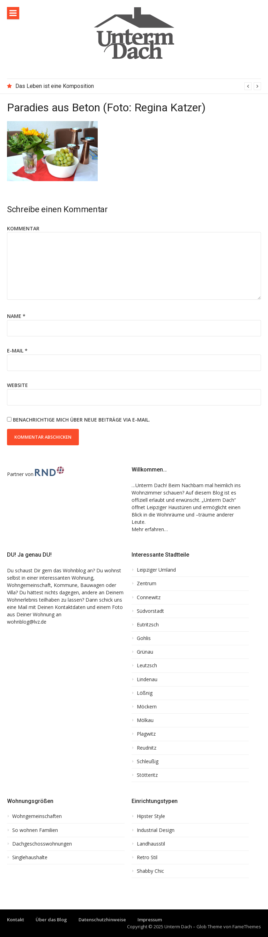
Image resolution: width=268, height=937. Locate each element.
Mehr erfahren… (150, 529)
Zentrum (146, 583)
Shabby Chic (150, 871)
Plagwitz (146, 734)
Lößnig (144, 693)
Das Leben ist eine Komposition (54, 86)
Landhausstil (151, 844)
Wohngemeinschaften (37, 816)
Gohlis (144, 638)
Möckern (147, 707)
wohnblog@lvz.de (26, 621)
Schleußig (147, 761)
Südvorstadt (150, 611)
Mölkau (145, 720)
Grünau (145, 652)
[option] (138, 86)
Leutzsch (147, 665)
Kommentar (23, 228)
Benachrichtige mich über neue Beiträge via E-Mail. (81, 419)
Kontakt (15, 919)
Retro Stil (147, 857)
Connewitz (149, 597)
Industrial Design (155, 830)
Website (17, 385)
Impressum (149, 919)
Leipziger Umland (156, 570)
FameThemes (246, 926)
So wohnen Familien (35, 830)
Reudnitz (146, 748)
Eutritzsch (148, 625)
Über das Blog (51, 919)
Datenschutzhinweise (102, 919)
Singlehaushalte (29, 857)
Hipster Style (151, 816)
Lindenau (147, 679)
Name (16, 316)
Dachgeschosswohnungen (42, 844)
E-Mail (17, 350)
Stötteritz (147, 775)
